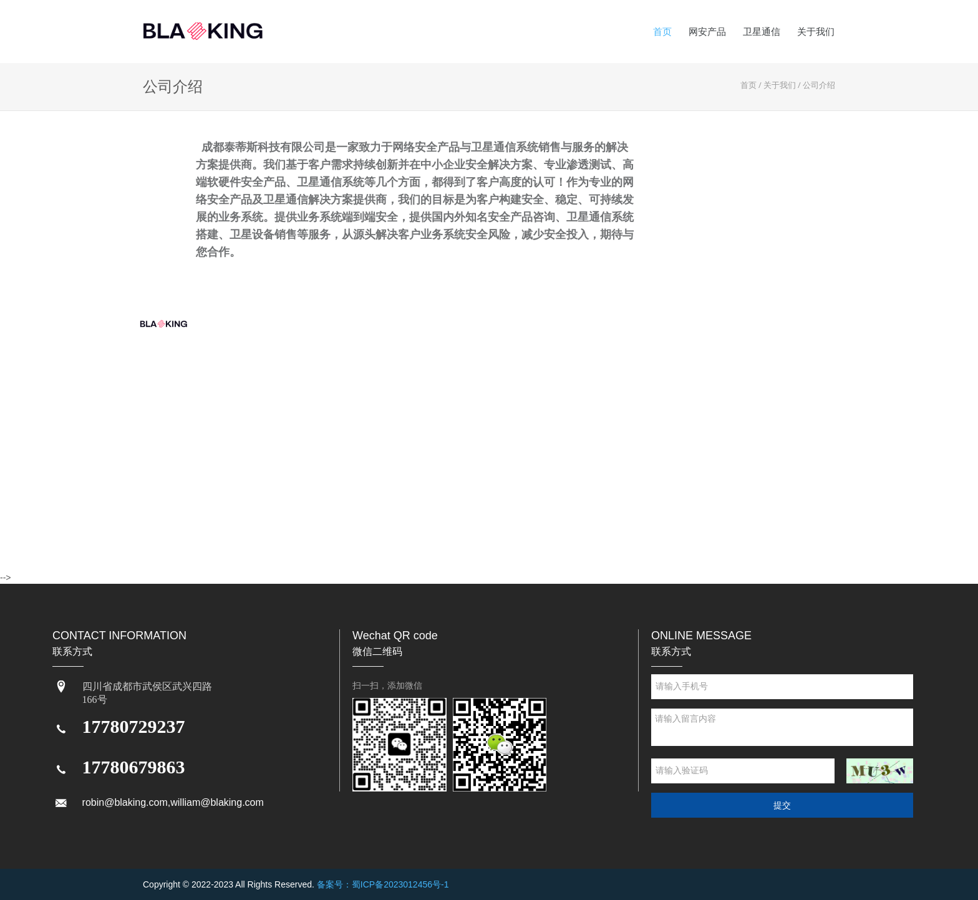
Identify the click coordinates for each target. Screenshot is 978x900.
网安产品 (707, 31)
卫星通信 (761, 31)
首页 (662, 31)
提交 (782, 805)
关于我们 (816, 31)
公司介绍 (819, 84)
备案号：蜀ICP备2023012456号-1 (383, 884)
